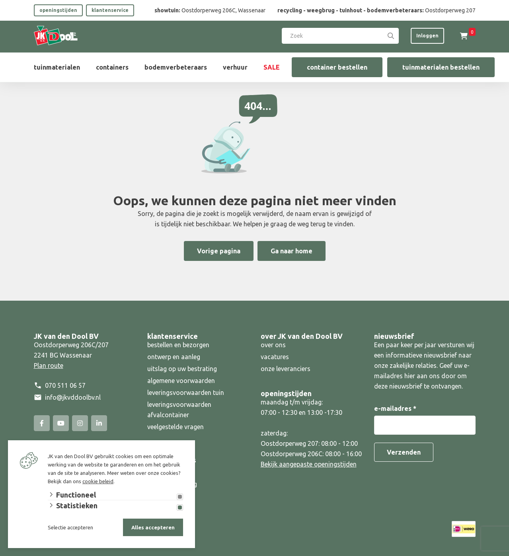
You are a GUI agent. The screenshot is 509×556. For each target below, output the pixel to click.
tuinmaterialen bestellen (441, 67)
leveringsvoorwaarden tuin (185, 392)
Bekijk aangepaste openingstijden (309, 464)
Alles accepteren (153, 527)
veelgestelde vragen (175, 426)
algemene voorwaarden (181, 380)
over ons (273, 344)
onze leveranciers (285, 368)
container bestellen (337, 67)
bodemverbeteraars (175, 67)
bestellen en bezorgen (178, 344)
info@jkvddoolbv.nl (73, 397)
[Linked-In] (99, 423)
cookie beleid (97, 481)
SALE (271, 67)
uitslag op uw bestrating (182, 368)
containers (112, 67)
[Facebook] (42, 423)
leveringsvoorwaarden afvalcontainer (179, 409)
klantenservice (110, 10)
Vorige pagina (218, 251)
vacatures (275, 356)
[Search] (391, 36)
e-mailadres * (395, 408)
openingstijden (58, 10)
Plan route (48, 365)
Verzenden (404, 452)
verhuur (235, 67)
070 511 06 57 (65, 385)
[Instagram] (80, 423)
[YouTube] (61, 423)
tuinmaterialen (57, 67)
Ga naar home (291, 251)
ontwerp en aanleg (173, 356)
